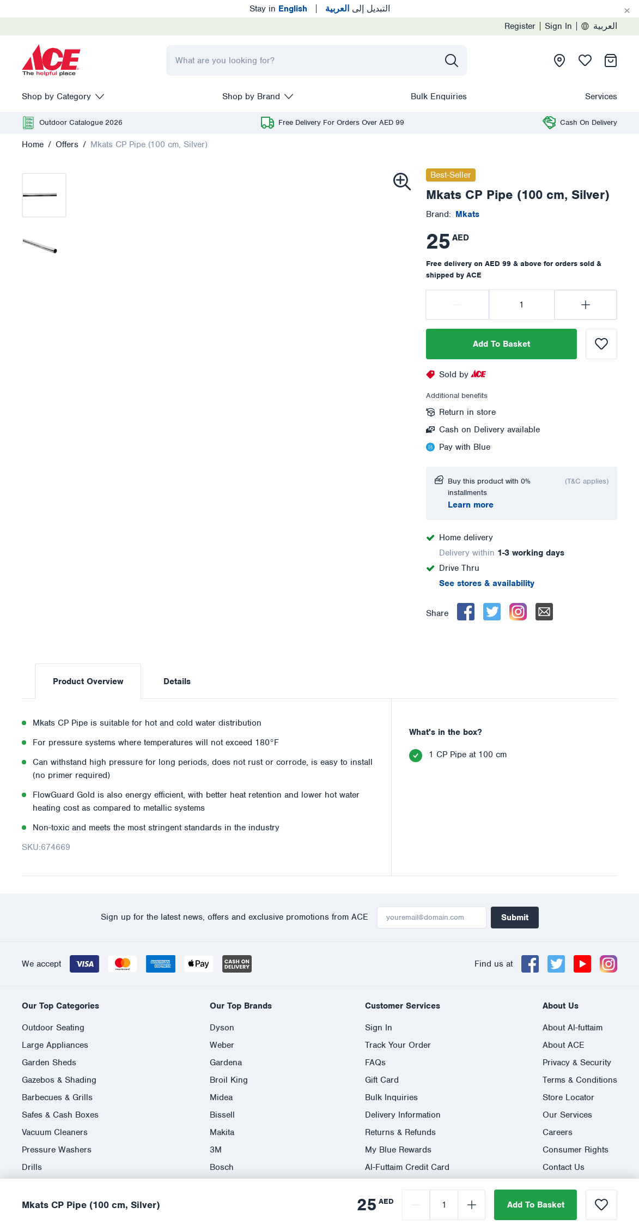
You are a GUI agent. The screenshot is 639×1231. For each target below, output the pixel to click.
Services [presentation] (601, 96)
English (36, 1071)
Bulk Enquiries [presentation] (439, 96)
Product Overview (88, 681)
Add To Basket (501, 344)
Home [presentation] (33, 144)
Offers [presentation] (67, 144)
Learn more (471, 504)
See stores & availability (486, 583)
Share (437, 613)
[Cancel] (627, 11)
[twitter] (492, 611)
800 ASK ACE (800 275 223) (343, 1032)
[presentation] (51, 60)
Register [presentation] (519, 26)
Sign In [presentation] (558, 26)
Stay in (278, 8)
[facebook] (465, 611)
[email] (544, 611)
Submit (514, 917)
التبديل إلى (357, 8)
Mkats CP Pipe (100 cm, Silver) (149, 144)
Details (177, 681)
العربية (599, 26)
